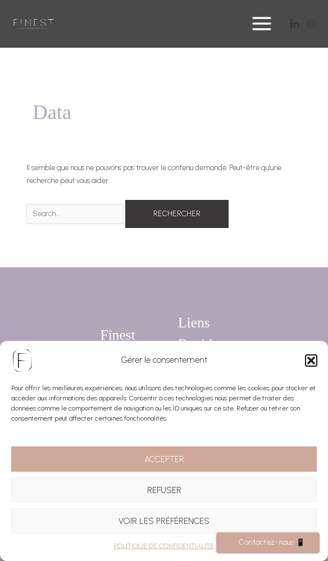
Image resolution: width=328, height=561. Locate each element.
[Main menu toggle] (262, 23)
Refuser (164, 490)
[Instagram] (312, 24)
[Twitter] (295, 24)
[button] (311, 360)
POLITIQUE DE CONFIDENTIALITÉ (164, 546)
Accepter (164, 459)
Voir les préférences (164, 521)
